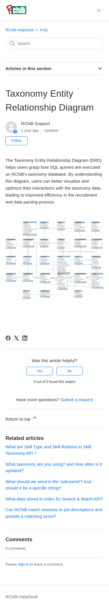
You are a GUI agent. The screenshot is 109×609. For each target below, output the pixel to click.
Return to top (21, 418)
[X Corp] (16, 338)
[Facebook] (8, 338)
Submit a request (76, 399)
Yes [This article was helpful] (39, 371)
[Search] (54, 43)
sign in (23, 564)
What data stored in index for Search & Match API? (54, 498)
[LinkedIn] (24, 338)
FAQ (44, 30)
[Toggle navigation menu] (99, 10)
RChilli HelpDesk (19, 30)
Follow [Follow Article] (17, 141)
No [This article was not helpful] (69, 371)
